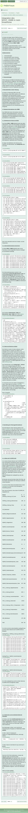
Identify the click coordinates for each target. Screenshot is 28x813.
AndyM (5, 32)
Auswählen (7, 148)
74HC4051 (19, 384)
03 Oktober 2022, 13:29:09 (8, 34)
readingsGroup (5, 486)
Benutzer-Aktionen (21, 28)
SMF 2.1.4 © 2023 (10, 811)
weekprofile (14, 127)
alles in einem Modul (8, 84)
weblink (23, 429)
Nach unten (4, 28)
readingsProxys (12, 466)
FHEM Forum (9, 6)
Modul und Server (17, 82)
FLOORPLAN (8, 429)
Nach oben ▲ (21, 809)
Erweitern (12, 318)
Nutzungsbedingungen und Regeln (12, 809)
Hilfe (4, 809)
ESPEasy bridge (8, 361)
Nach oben (3, 801)
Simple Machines (17, 811)
